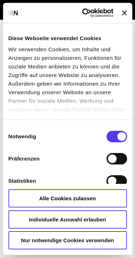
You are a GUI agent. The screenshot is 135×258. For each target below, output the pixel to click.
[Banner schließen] (124, 12)
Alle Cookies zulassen (67, 198)
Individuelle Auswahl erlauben (67, 219)
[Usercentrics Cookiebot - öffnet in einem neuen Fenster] (84, 13)
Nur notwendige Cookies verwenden (67, 240)
